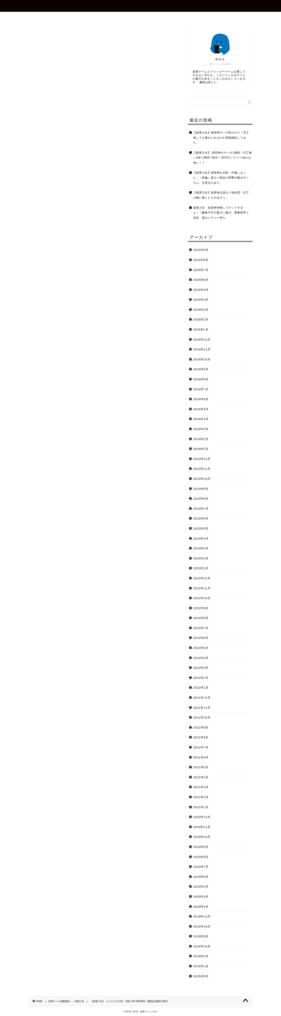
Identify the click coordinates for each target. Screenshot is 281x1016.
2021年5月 (201, 767)
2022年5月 (201, 647)
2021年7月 (201, 747)
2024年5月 (201, 409)
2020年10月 (202, 836)
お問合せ (144, 16)
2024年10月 (202, 359)
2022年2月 (201, 677)
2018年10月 (202, 946)
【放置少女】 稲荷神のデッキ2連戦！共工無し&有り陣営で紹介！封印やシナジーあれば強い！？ (222, 157)
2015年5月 (201, 976)
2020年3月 (201, 896)
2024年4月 (201, 419)
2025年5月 (201, 289)
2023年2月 (201, 558)
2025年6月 (201, 279)
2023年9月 (201, 488)
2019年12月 (202, 916)
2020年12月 (202, 817)
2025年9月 (201, 249)
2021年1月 (201, 807)
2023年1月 (201, 568)
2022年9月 (201, 608)
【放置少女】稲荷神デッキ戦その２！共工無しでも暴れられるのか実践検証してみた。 (221, 137)
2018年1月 (201, 966)
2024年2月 (201, 439)
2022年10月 (202, 598)
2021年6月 (201, 757)
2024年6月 (201, 399)
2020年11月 (202, 827)
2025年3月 (201, 309)
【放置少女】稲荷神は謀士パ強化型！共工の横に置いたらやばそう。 (221, 195)
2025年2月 (201, 319)
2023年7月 (201, 508)
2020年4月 (201, 886)
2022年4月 (201, 658)
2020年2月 (201, 906)
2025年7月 (201, 270)
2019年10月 (202, 926)
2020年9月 (201, 846)
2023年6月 (201, 518)
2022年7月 (201, 628)
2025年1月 (201, 329)
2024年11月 (202, 349)
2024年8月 (201, 379)
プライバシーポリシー (176, 16)
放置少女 (34, 32)
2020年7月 (201, 866)
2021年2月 (201, 797)
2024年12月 (202, 339)
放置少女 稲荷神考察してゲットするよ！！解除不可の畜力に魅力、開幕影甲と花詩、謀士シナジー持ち (221, 212)
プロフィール (118, 16)
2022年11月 (202, 588)
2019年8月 (201, 936)
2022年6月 (201, 637)
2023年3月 (201, 548)
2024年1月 (201, 448)
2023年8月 (201, 498)
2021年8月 (201, 737)
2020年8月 (201, 856)
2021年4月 (201, 777)
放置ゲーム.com (140, 5)
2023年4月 (201, 538)
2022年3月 (201, 667)
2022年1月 (201, 687)
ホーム (94, 16)
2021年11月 (202, 707)
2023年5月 (201, 528)
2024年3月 (201, 429)
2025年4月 (201, 299)
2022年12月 (202, 578)
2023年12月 (202, 459)
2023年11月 (202, 468)
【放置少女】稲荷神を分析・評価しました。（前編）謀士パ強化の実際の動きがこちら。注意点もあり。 (221, 177)
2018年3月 (201, 956)
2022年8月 (201, 618)
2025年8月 (201, 260)
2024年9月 (201, 369)
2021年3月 (201, 787)
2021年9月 (201, 727)
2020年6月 (201, 876)
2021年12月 (202, 697)
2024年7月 (201, 389)
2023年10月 (202, 478)
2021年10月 (202, 717)
